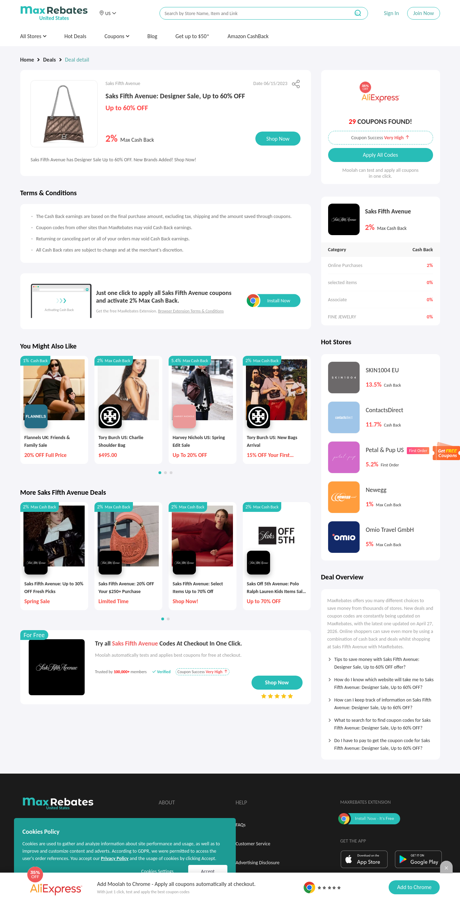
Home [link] (27, 59)
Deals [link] (49, 59)
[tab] (380, 661)
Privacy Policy (114, 858)
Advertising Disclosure (257, 863)
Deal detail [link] (77, 59)
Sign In (391, 13)
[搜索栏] (250, 13)
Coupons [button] (117, 36)
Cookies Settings (157, 871)
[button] (108, 13)
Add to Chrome (414, 887)
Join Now (423, 13)
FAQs (241, 825)
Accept (208, 871)
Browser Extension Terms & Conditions (191, 311)
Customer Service (253, 844)
